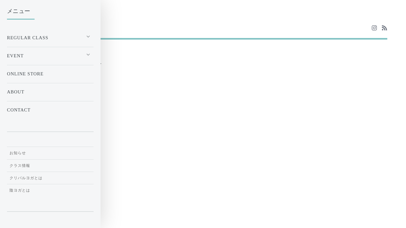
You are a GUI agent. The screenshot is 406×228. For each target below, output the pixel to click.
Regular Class (27, 37)
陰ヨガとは (20, 190)
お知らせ (18, 153)
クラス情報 (20, 165)
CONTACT (18, 109)
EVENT (15, 55)
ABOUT (15, 91)
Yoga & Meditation (51, 28)
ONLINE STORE (25, 73)
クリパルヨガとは (26, 178)
